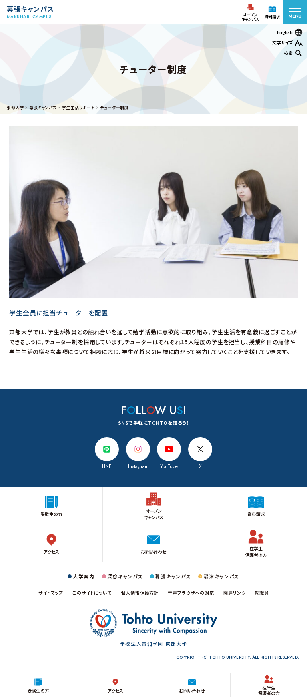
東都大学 (15, 107)
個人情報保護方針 (140, 593)
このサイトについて (92, 593)
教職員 (262, 593)
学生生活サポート (78, 107)
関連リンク (234, 593)
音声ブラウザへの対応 (191, 593)
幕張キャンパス (42, 107)
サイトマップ (50, 593)
